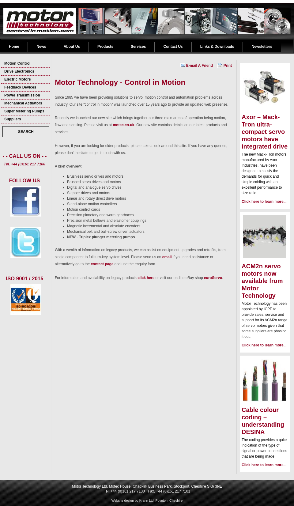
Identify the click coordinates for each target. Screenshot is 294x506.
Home (14, 46)
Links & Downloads (217, 46)
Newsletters (261, 46)
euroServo (213, 278)
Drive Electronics (19, 71)
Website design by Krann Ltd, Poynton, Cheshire (147, 500)
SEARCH (26, 132)
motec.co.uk (123, 125)
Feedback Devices (20, 87)
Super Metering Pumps (24, 111)
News (41, 46)
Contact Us (173, 46)
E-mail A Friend (199, 65)
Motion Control (17, 63)
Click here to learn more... (264, 201)
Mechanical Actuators (23, 103)
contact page (102, 264)
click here (146, 278)
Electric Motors (17, 79)
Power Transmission (22, 95)
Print (228, 65)
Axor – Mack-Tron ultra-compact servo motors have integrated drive (265, 132)
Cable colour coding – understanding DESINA (263, 420)
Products (105, 46)
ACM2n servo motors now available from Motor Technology (262, 281)
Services (138, 46)
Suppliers (12, 119)
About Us (72, 46)
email (167, 257)
